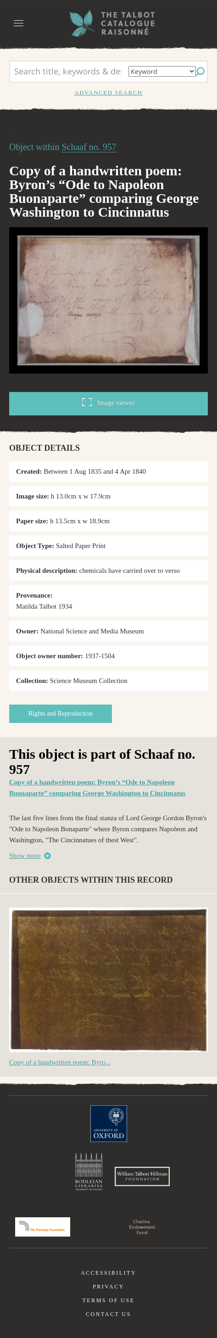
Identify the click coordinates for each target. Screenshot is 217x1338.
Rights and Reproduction (60, 713)
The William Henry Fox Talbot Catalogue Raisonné (109, 23)
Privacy (108, 1286)
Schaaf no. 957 (88, 147)
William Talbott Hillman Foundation (142, 1176)
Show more (25, 855)
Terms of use (108, 1300)
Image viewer (108, 402)
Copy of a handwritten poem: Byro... (60, 1062)
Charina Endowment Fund (142, 1227)
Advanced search (108, 92)
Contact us (108, 1314)
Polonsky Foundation (42, 1227)
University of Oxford (108, 1123)
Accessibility (108, 1273)
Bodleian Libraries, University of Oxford (88, 1171)
